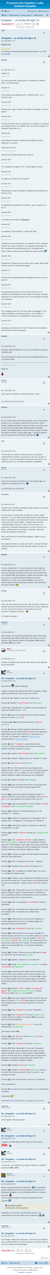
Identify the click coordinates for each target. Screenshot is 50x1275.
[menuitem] (7, 11)
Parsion (3, 380)
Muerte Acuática (21, 739)
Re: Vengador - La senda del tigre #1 (18, 678)
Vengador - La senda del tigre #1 (20, 20)
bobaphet (4, 622)
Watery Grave (34, 736)
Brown (9, 649)
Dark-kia (9, 1174)
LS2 (8, 671)
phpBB (19, 1267)
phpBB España (32, 1270)
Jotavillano (4, 1106)
